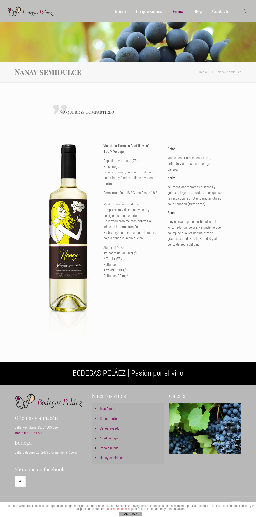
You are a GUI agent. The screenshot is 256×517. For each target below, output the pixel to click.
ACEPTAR (130, 513)
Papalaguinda (109, 448)
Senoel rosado (110, 428)
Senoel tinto (108, 418)
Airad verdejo (109, 438)
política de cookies (117, 509)
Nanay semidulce (112, 457)
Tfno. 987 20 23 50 (28, 433)
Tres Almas (107, 408)
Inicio (203, 72)
